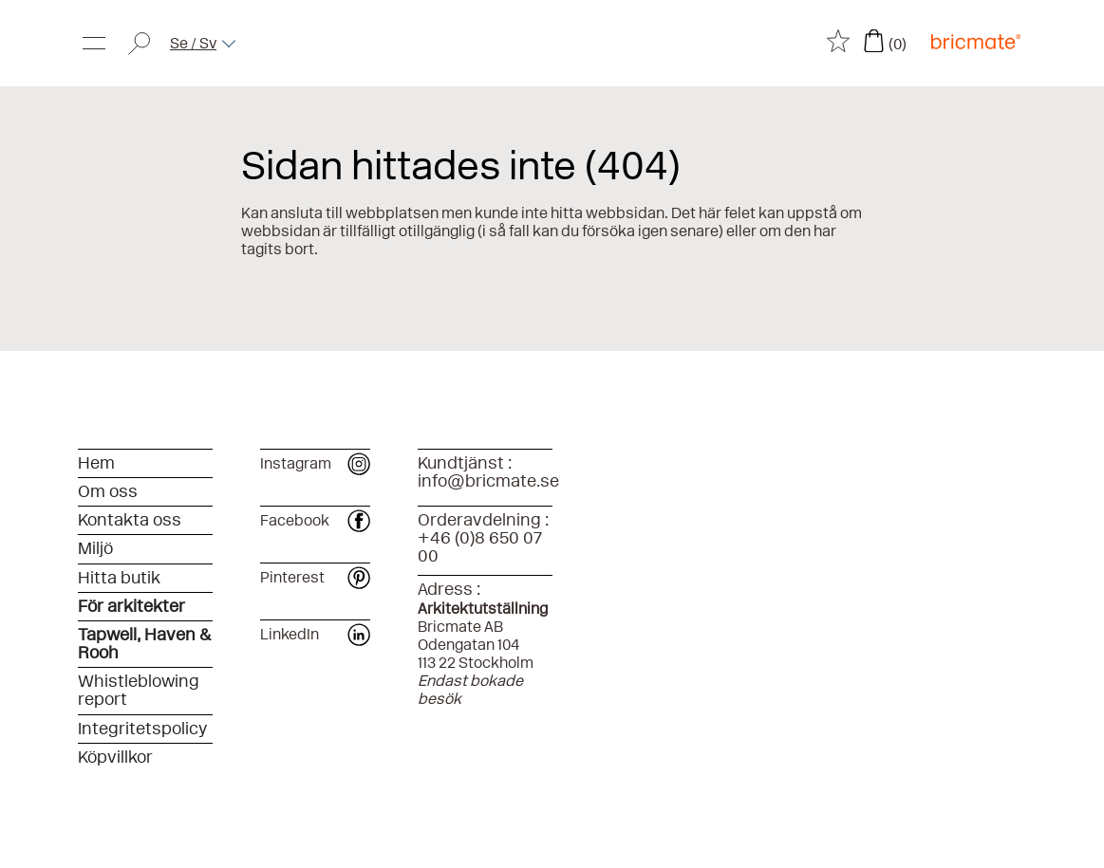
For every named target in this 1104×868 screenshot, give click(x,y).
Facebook (315, 520)
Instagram (315, 463)
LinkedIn (315, 634)
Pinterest (315, 577)
